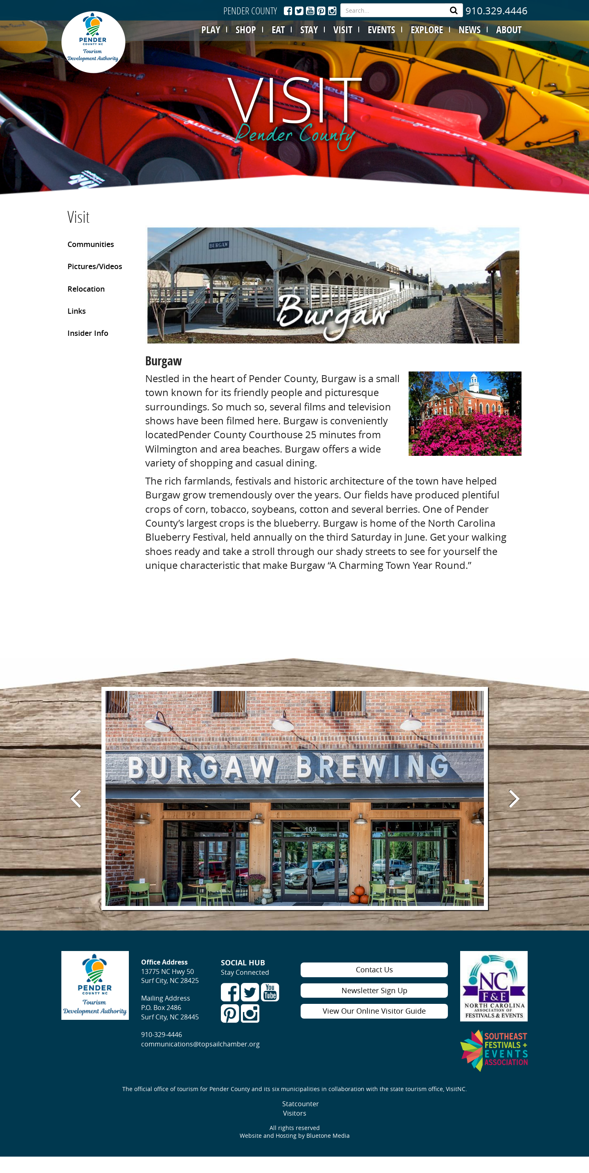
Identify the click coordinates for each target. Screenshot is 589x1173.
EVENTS (381, 29)
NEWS (470, 29)
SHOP (246, 29)
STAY (309, 29)
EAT (278, 29)
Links (76, 311)
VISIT (342, 29)
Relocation (86, 289)
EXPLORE (427, 29)
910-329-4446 (161, 1034)
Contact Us (374, 969)
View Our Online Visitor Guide (374, 1011)
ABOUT (509, 29)
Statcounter (300, 1103)
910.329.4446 (496, 10)
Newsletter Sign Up (374, 990)
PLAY (210, 29)
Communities (90, 244)
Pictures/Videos (94, 266)
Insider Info (87, 333)
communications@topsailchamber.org (200, 1043)
